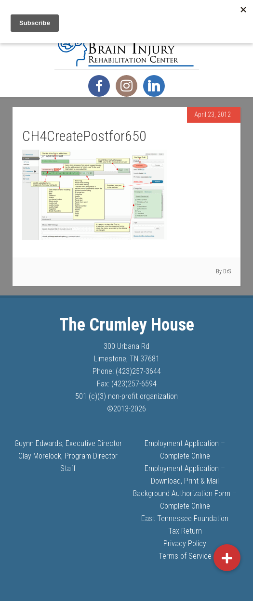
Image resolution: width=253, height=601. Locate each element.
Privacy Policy (184, 543)
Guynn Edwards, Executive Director (68, 443)
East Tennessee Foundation (184, 518)
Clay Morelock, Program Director (68, 455)
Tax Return (185, 531)
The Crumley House (126, 45)
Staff (68, 468)
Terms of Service (185, 556)
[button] (226, 557)
